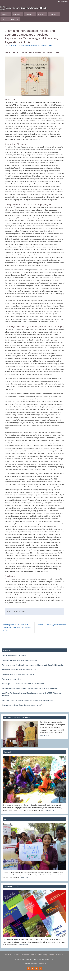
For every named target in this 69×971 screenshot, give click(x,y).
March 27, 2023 (11, 45)
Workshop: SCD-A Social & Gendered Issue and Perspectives (23, 684)
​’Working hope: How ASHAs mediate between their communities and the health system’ (19, 627)
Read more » (44, 735)
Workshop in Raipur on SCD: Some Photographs (18, 674)
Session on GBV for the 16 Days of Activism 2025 (19, 670)
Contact (51, 955)
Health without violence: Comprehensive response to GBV (22, 705)
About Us (8, 955)
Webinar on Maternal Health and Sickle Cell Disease (19, 660)
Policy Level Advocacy (32, 45)
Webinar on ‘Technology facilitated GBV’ (50, 626)
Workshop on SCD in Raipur (11, 679)
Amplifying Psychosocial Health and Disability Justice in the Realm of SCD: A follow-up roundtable (31, 694)
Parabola (34, 963)
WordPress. (42, 963)
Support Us (59, 955)
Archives (33, 955)
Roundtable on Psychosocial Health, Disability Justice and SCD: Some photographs (30, 688)
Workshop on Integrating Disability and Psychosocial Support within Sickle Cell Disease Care (33, 665)
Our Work (21, 45)
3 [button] (41, 534)
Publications (25, 955)
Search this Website (62, 1)
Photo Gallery (42, 955)
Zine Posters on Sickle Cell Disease (14, 656)
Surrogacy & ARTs (47, 45)
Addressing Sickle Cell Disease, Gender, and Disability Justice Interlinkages (27, 700)
